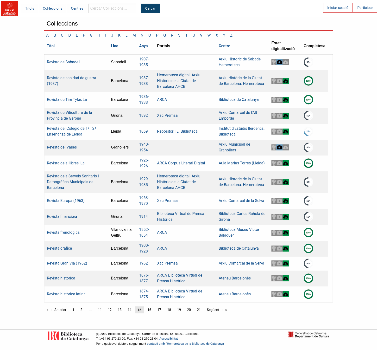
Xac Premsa (167, 115)
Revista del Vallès (62, 147)
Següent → (215, 310)
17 (159, 310)
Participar (365, 8)
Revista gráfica (59, 248)
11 (100, 310)
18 (169, 310)
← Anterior (58, 310)
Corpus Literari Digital (186, 163)
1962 (143, 263)
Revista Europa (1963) (66, 200)
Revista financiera (62, 216)
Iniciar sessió (337, 8)
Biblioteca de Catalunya (239, 99)
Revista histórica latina (66, 294)
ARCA (162, 99)
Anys (143, 46)
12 (110, 310)
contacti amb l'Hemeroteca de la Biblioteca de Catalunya (185, 343)
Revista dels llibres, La (66, 163)
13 (120, 310)
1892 (143, 115)
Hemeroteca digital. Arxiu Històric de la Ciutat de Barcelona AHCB (178, 81)
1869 (143, 131)
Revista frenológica (63, 232)
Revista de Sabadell (63, 62)
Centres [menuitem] (77, 8)
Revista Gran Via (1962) (67, 263)
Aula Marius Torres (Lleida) (241, 163)
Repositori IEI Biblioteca (177, 131)
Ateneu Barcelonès (235, 278)
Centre (224, 46)
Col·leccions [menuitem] (52, 8)
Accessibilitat (168, 338)
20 (189, 310)
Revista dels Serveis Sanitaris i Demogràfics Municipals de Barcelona (73, 182)
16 (149, 310)
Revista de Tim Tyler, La (67, 99)
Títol (51, 46)
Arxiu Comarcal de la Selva (241, 200)
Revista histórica (61, 278)
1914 (143, 216)
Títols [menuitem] (29, 8)
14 (130, 310)
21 (199, 310)
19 (179, 310)
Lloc (114, 46)
